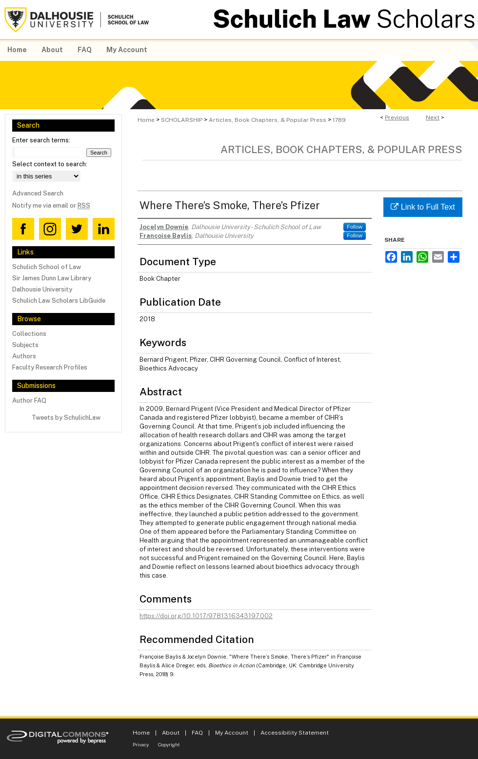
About (170, 732)
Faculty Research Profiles (49, 367)
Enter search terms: (41, 140)
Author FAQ (29, 400)
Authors (24, 356)
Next (432, 117)
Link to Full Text (423, 207)
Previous (397, 117)
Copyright (169, 744)
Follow (354, 227)
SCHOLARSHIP (181, 120)
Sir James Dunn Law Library (51, 278)
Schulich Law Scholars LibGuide (58, 300)
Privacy (141, 744)
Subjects (25, 345)
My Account (231, 732)
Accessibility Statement (294, 732)
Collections (29, 333)
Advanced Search (37, 193)
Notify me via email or (51, 205)
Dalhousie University (42, 289)
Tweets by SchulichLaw (66, 417)
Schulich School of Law (46, 267)
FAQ (197, 732)
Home (146, 120)
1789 (339, 120)
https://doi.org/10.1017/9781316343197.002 (206, 616)
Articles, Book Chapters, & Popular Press (267, 120)
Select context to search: (49, 164)
